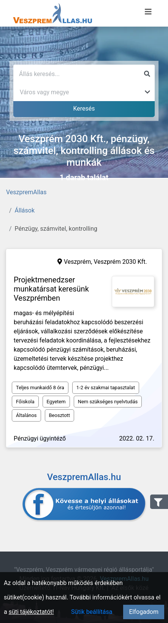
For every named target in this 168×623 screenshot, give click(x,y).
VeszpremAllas (26, 192)
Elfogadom (143, 611)
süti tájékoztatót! (31, 611)
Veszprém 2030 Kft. (120, 261)
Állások (25, 210)
